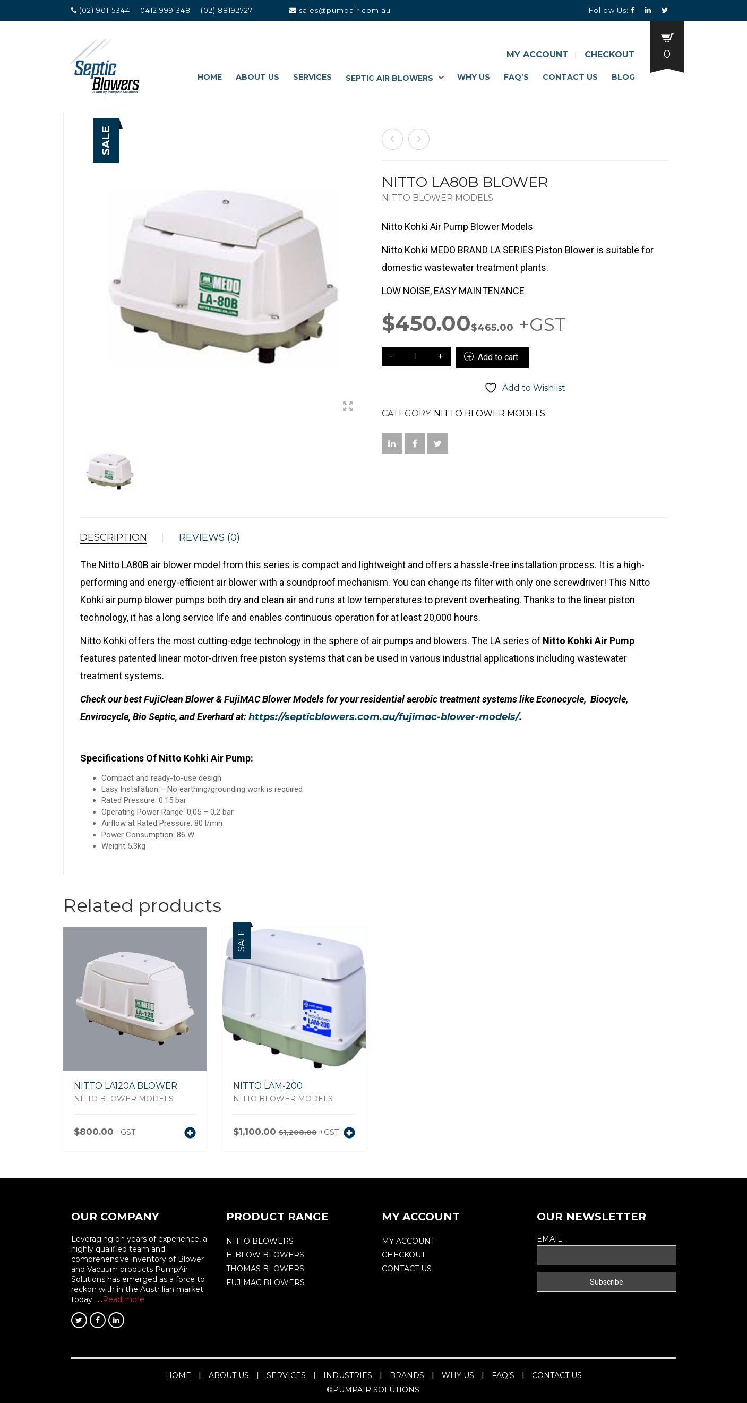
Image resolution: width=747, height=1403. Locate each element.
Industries (347, 1375)
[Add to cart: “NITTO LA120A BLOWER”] (190, 1133)
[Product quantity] (415, 356)
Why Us (473, 77)
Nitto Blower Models (437, 198)
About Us (257, 77)
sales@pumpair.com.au (345, 10)
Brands (407, 1375)
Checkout (610, 54)
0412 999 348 (165, 10)
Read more (123, 1299)
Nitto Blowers (260, 1241)
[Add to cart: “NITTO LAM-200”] (349, 1133)
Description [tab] (113, 537)
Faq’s (516, 77)
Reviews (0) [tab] (209, 537)
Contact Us (570, 77)
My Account (537, 54)
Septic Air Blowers (389, 78)
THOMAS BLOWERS (265, 1268)
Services (312, 77)
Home (210, 77)
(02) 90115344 (105, 10)
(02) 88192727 (227, 10)
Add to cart (498, 357)
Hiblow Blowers (265, 1255)
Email (549, 1239)
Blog (623, 77)
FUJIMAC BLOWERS (265, 1282)
